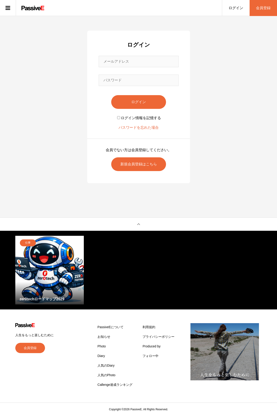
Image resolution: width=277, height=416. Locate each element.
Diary (101, 356)
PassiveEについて (111, 327)
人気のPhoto (107, 375)
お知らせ (104, 336)
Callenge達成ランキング (115, 384)
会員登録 (263, 8)
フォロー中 (150, 356)
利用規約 (148, 327)
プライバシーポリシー (158, 336)
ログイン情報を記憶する (139, 118)
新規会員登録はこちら (138, 164)
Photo (102, 346)
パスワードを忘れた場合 (139, 127)
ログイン (236, 8)
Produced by (151, 346)
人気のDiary (106, 365)
